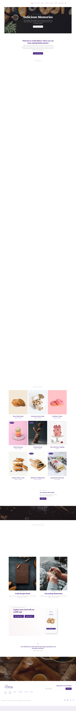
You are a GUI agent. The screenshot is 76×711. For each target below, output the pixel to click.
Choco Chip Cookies (18, 416)
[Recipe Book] (22, 557)
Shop (5, 691)
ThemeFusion (15, 700)
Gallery (14, 691)
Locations (20, 691)
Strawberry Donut (57, 416)
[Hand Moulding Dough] (53, 557)
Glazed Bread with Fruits (57, 478)
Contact (31, 691)
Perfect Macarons (18, 447)
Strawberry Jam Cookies (37, 416)
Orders (5, 693)
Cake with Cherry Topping (57, 447)
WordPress (29, 700)
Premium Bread (37, 447)
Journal (26, 691)
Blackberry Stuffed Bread (38, 478)
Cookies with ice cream (18, 478)
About (10, 691)
